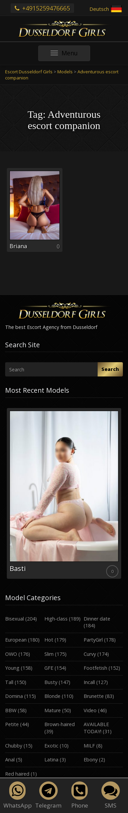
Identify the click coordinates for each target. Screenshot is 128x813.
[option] (64, 493)
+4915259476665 (42, 8)
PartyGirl (93, 639)
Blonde (52, 696)
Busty (50, 682)
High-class (56, 618)
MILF (89, 745)
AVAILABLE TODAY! (96, 728)
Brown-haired (59, 724)
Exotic (51, 745)
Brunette (94, 696)
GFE (48, 668)
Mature (52, 710)
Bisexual (14, 618)
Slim (49, 654)
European (16, 639)
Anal (10, 759)
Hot (48, 639)
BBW (10, 710)
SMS (110, 795)
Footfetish (95, 668)
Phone (79, 795)
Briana (18, 246)
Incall (89, 682)
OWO (11, 654)
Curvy (90, 654)
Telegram (48, 795)
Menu (70, 55)
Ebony (91, 759)
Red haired (17, 774)
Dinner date (97, 618)
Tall (9, 682)
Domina (14, 696)
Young (12, 668)
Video (90, 710)
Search (110, 369)
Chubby (13, 745)
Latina (51, 759)
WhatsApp (17, 795)
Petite (12, 724)
